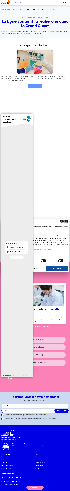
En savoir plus (35, 86)
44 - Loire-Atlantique (18, 9)
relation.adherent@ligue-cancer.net (16, 328)
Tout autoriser (57, 268)
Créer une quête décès (35, 339)
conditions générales (22, 415)
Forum (37, 457)
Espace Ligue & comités (42, 460)
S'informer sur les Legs (35, 355)
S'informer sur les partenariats (35, 362)
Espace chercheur (40, 462)
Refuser (34, 268)
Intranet (37, 468)
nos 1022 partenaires (15, 236)
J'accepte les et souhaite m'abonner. (25, 415)
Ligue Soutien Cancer (8, 440)
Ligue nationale (5, 9)
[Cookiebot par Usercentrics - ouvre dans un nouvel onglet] (60, 221)
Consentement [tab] (8, 226)
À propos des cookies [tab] (61, 226)
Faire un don (36, 487)
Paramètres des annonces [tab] (42, 226)
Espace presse (39, 465)
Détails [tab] (24, 226)
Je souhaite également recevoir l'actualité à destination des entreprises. (30, 419)
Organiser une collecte (35, 347)
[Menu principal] (68, 2)
